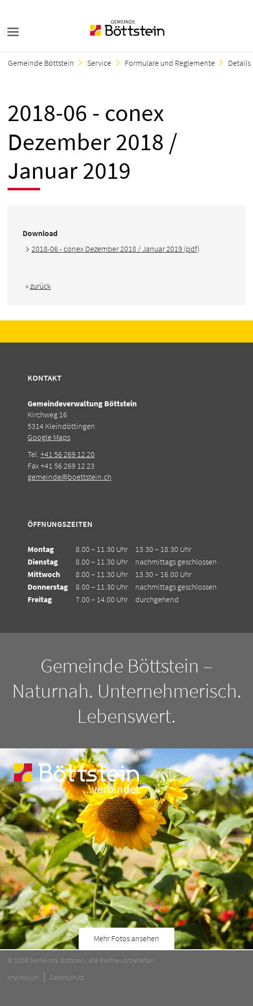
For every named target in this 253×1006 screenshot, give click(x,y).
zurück (40, 286)
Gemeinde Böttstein (41, 63)
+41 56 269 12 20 (68, 454)
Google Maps (49, 437)
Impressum (23, 977)
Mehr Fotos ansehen (126, 938)
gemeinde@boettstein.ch (69, 477)
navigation (13, 32)
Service (99, 63)
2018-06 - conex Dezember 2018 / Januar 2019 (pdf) (115, 249)
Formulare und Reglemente (170, 63)
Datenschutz (67, 977)
